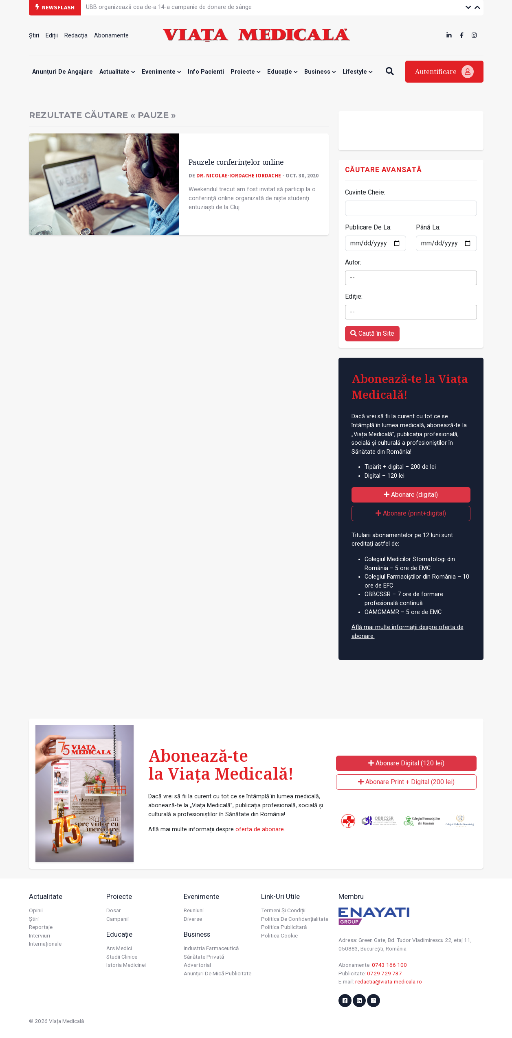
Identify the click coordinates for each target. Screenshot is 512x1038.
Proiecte (246, 71)
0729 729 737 (384, 973)
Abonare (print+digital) (411, 513)
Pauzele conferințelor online (236, 162)
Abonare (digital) (411, 494)
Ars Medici (119, 948)
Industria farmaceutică (211, 948)
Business (320, 71)
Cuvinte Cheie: (365, 192)
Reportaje (41, 927)
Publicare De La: (368, 227)
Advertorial (197, 965)
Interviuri (39, 935)
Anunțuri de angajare (62, 71)
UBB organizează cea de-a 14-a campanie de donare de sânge (169, 7)
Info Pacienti (206, 71)
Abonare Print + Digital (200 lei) (406, 782)
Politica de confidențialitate (294, 919)
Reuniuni (194, 910)
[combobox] (411, 278)
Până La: (428, 227)
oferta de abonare (259, 829)
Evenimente (161, 71)
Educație (282, 71)
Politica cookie (279, 935)
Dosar (113, 910)
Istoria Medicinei (126, 965)
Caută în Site (372, 333)
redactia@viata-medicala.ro (388, 981)
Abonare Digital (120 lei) (406, 763)
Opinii (36, 910)
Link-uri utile (280, 896)
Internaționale (45, 943)
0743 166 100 (389, 965)
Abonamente (111, 35)
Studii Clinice (121, 956)
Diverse (193, 919)
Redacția (76, 35)
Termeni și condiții (283, 910)
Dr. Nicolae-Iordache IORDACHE (238, 175)
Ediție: (354, 296)
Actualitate (117, 71)
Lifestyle (358, 71)
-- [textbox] (352, 278)
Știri (34, 35)
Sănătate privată (204, 956)
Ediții (52, 35)
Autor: (353, 262)
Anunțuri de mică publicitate (217, 973)
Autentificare (444, 71)
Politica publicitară (284, 927)
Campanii (117, 919)
